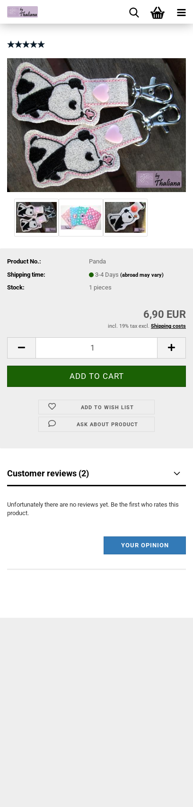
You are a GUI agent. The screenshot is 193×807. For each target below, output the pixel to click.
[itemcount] (96, 348)
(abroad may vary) (142, 275)
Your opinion (145, 545)
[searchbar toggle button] (134, 12)
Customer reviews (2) (48, 473)
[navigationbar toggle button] (181, 12)
